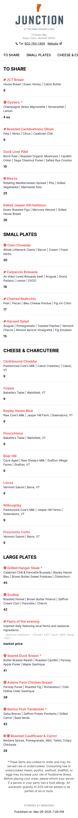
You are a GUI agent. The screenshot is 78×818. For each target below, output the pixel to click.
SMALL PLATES (38, 55)
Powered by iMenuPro (39, 805)
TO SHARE (11, 55)
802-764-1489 (35, 43)
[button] (54, 43)
